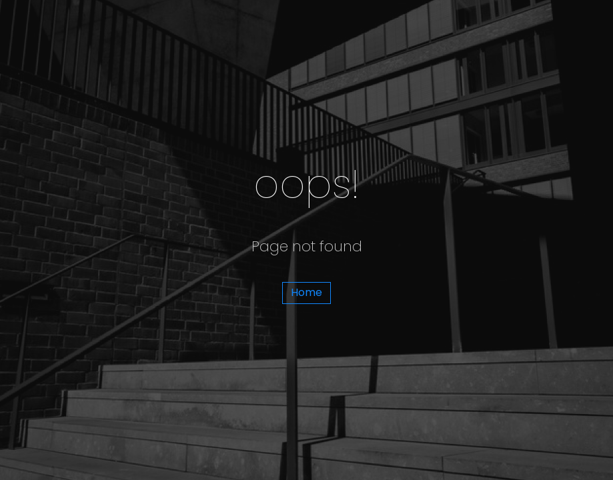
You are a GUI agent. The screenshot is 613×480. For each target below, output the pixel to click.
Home (306, 292)
